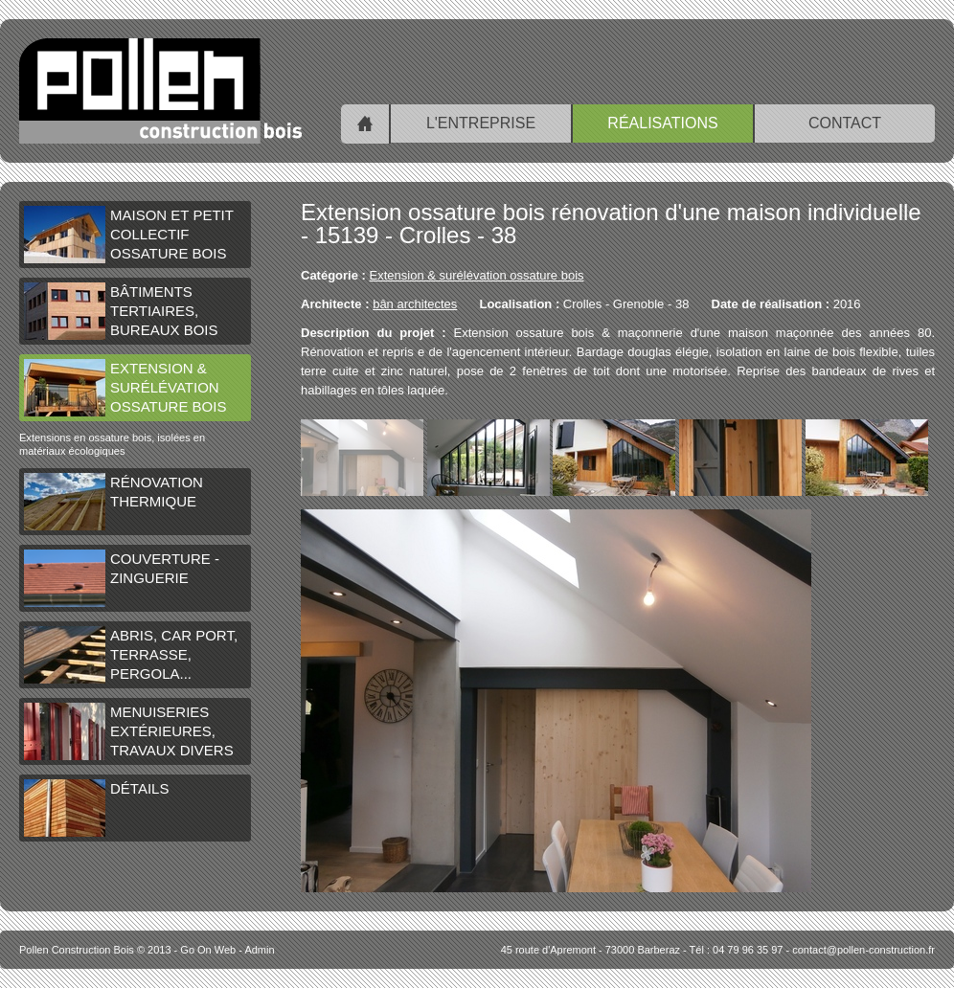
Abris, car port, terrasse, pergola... (131, 655)
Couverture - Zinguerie (121, 578)
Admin (259, 949)
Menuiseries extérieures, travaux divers (129, 731)
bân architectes (415, 304)
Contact (844, 123)
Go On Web (208, 949)
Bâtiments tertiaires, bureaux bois (121, 311)
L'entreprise (480, 123)
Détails (96, 808)
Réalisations (662, 123)
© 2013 (95, 949)
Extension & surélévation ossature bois (125, 387)
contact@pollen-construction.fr (863, 949)
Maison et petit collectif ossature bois (129, 234)
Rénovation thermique (113, 501)
